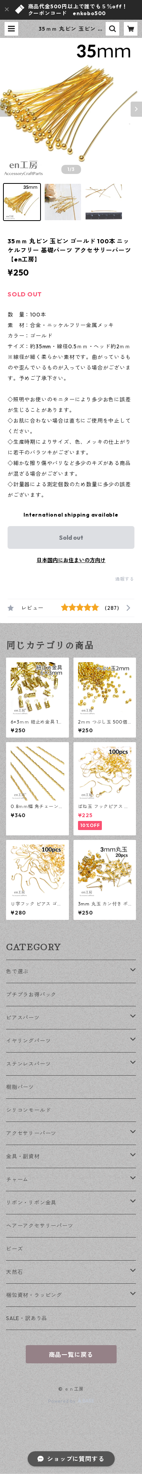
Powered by (71, 1401)
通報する (124, 579)
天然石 (14, 1272)
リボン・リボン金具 (31, 1202)
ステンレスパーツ (28, 1063)
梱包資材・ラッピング (34, 1295)
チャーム (17, 1179)
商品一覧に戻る (71, 1354)
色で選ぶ (17, 971)
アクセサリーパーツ (31, 1133)
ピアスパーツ (23, 1017)
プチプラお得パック (31, 994)
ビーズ (14, 1248)
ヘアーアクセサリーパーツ (39, 1225)
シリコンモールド (28, 1110)
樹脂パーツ (20, 1087)
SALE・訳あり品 (26, 1318)
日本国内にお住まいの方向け (71, 560)
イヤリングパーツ (28, 1040)
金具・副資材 (23, 1156)
